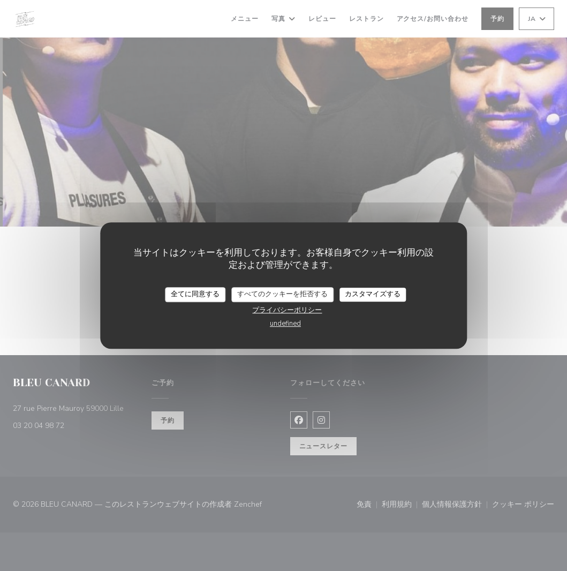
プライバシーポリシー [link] (287, 310)
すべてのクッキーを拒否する (282, 294)
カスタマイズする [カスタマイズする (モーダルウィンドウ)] (372, 294)
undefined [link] (285, 323)
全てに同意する (195, 294)
